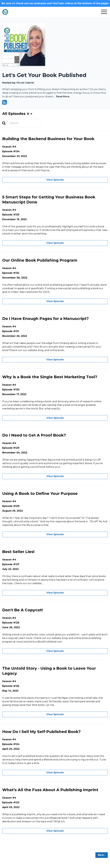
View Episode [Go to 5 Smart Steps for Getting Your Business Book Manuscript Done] (55, 243)
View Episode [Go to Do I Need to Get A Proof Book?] (55, 476)
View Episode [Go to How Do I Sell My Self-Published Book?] (55, 772)
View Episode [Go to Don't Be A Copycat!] (55, 651)
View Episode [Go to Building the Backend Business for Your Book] (55, 179)
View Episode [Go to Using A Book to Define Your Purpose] (55, 534)
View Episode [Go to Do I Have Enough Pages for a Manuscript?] (55, 359)
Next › (101, 855)
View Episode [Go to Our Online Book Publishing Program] (55, 301)
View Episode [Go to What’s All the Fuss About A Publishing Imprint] (55, 830)
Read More (63, 96)
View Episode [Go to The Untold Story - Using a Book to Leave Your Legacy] (55, 714)
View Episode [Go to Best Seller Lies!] (55, 592)
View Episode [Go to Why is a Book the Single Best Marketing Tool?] (55, 417)
